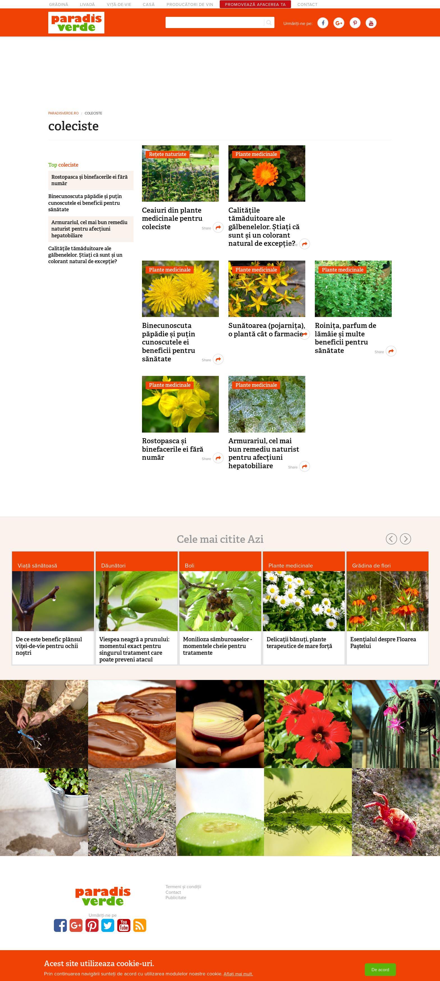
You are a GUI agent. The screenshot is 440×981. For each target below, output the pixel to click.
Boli (189, 565)
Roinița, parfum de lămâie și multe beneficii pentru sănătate (345, 338)
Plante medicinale (256, 154)
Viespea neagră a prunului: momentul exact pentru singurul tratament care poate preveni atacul (134, 649)
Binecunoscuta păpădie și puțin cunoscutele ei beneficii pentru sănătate (168, 342)
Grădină (58, 4)
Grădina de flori (371, 565)
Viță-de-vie (119, 4)
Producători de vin (190, 4)
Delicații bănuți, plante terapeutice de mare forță (299, 643)
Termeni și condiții (183, 887)
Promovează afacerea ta (255, 4)
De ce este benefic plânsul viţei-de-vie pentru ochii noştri (49, 646)
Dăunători (113, 565)
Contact (307, 4)
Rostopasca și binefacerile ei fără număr (172, 449)
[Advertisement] (220, 71)
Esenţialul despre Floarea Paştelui (383, 643)
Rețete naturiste (167, 154)
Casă (149, 4)
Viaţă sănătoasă (37, 565)
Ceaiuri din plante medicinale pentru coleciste (172, 218)
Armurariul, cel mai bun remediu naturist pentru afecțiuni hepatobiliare (263, 453)
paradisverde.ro (63, 113)
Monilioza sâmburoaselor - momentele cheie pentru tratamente (217, 646)
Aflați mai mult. (238, 974)
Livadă (87, 4)
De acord (380, 970)
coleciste (93, 113)
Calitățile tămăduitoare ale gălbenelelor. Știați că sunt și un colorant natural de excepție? (264, 227)
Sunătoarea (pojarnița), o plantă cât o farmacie (266, 330)
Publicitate (176, 897)
